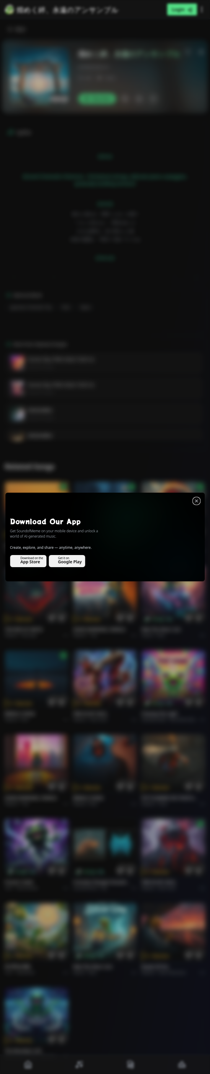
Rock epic (166, 551)
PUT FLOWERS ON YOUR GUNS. (169, 798)
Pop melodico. (33, 551)
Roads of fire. (155, 966)
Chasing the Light (159, 713)
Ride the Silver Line (160, 629)
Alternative (100, 551)
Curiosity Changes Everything (101, 882)
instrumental (27, 887)
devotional (26, 972)
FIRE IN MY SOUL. (90, 713)
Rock (66, 307)
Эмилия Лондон (41, 366)
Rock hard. (99, 719)
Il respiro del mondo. (26, 545)
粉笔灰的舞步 (40, 410)
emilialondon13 (93, 67)
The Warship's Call (23, 1051)
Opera (85, 307)
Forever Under (19, 882)
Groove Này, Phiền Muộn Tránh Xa (61, 359)
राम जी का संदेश (18, 966)
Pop (93, 635)
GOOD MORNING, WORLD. (99, 629)
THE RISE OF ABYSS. (160, 545)
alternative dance (184, 719)
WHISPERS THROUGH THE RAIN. (101, 545)
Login (182, 9)
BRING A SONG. (20, 713)
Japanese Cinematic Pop (31, 307)
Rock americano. (172, 972)
